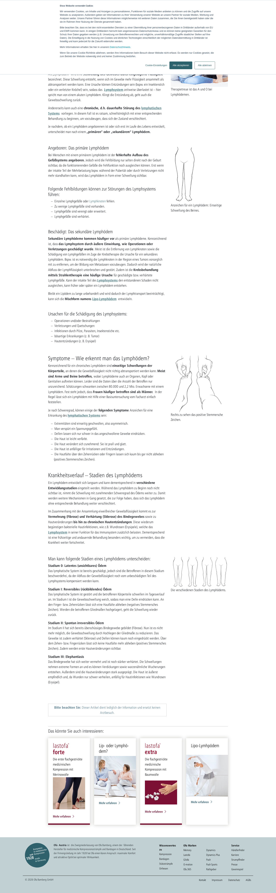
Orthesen (163, 868)
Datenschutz (234, 880)
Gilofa (186, 859)
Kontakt (202, 880)
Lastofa (186, 854)
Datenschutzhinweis (120, 47)
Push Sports (211, 864)
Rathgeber (211, 869)
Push (208, 859)
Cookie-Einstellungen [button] (156, 65)
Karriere (235, 854)
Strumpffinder (238, 859)
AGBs (248, 880)
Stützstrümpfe (166, 863)
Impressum (217, 880)
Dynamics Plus (213, 854)
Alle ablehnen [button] (205, 65)
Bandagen (164, 858)
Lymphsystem (113, 89)
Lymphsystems (107, 280)
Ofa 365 (187, 869)
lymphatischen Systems (84, 415)
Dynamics (210, 850)
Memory (187, 850)
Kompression (165, 854)
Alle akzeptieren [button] (181, 65)
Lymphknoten (97, 201)
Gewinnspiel (237, 869)
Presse (234, 864)
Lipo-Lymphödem (104, 299)
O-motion (187, 864)
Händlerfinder (238, 850)
